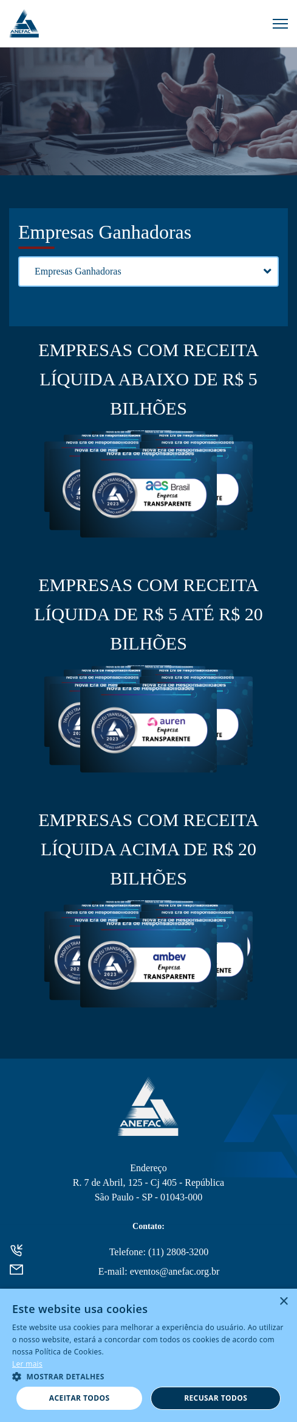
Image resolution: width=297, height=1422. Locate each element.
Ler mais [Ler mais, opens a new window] (27, 1364)
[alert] (148, 1355)
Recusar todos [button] (215, 1398)
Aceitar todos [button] (79, 1398)
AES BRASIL (148, 495)
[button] (148, 1376)
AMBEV (148, 964)
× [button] (283, 1301)
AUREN (148, 729)
